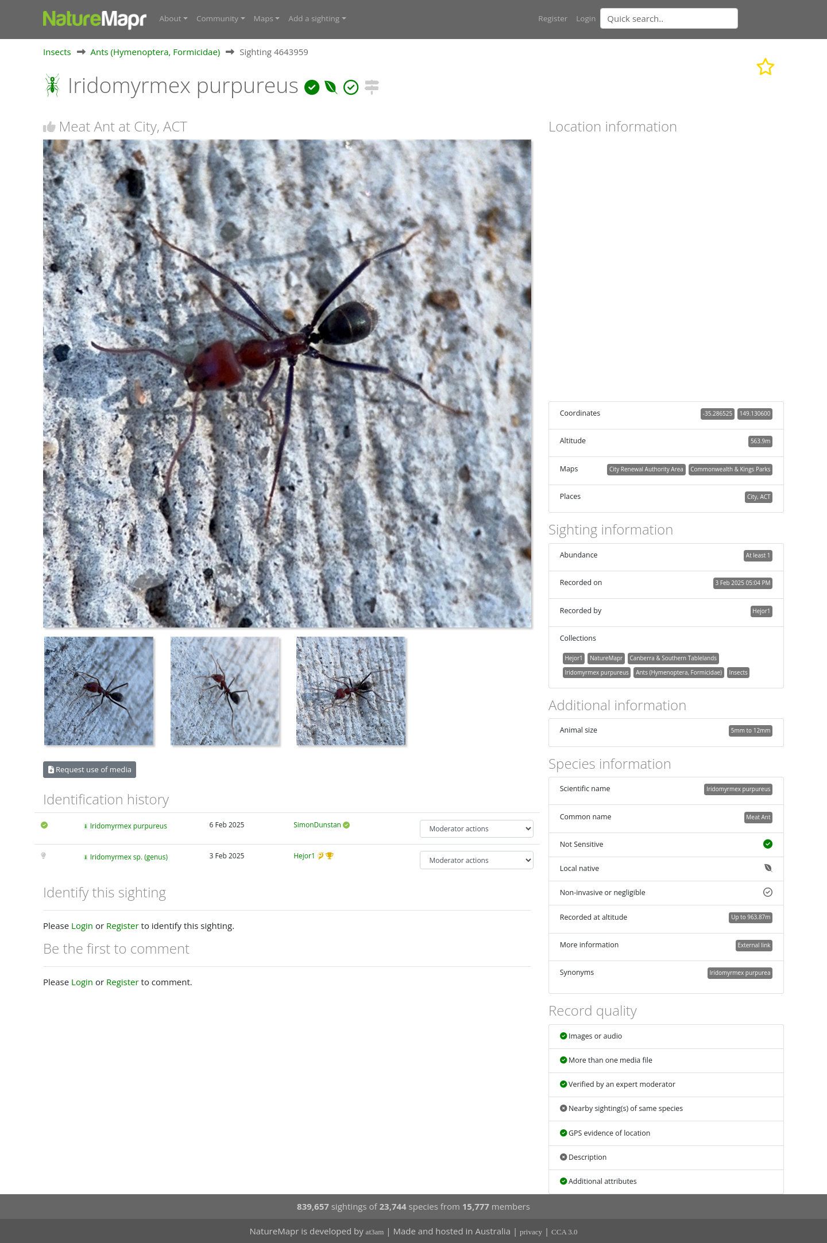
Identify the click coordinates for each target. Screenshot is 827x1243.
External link (753, 945)
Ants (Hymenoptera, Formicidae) (156, 51)
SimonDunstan (317, 824)
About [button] (170, 18)
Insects (57, 51)
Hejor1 (304, 856)
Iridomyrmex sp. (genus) (129, 857)
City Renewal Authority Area (646, 468)
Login (586, 18)
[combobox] (692, 18)
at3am (375, 1231)
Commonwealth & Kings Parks (730, 468)
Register (552, 18)
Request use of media (90, 769)
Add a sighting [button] (313, 18)
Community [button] (217, 18)
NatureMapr (606, 657)
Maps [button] (263, 18)
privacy (531, 1231)
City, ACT (759, 497)
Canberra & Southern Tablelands (673, 657)
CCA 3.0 (564, 1231)
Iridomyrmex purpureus (128, 825)
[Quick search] (669, 18)
